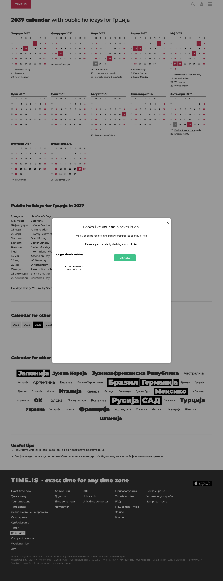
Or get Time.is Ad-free (69, 254)
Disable (125, 257)
